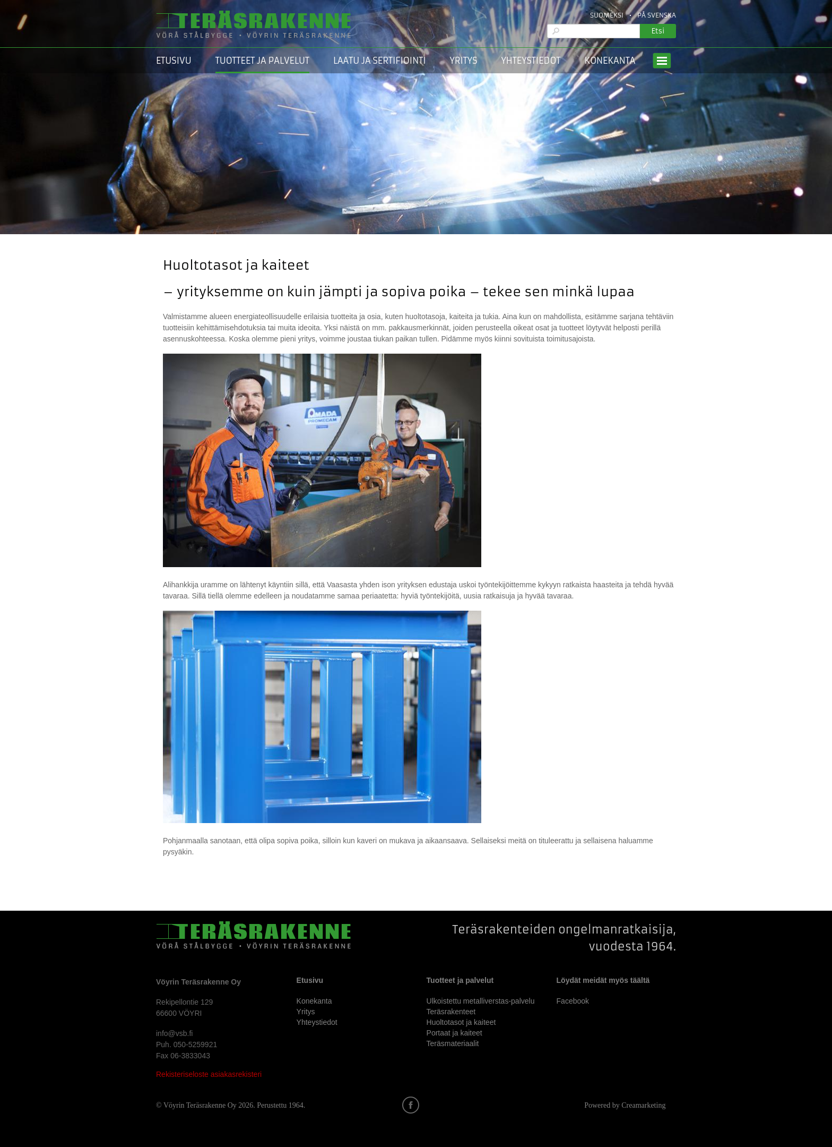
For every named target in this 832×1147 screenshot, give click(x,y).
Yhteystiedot (531, 60)
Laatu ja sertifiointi (379, 60)
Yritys (464, 60)
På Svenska (656, 15)
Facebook (573, 1001)
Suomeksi (606, 15)
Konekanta (609, 60)
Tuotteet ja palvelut (262, 60)
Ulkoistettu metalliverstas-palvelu (481, 1001)
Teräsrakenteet (451, 1011)
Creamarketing (643, 1105)
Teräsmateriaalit (453, 1043)
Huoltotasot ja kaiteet (461, 1022)
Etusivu (174, 60)
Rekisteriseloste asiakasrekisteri (209, 1074)
